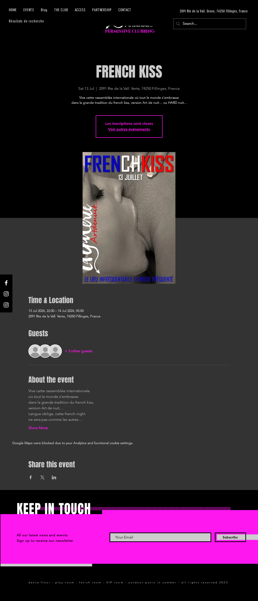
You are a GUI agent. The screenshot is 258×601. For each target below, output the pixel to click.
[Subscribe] (230, 537)
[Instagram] (6, 293)
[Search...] (209, 24)
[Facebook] (6, 282)
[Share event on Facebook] (30, 477)
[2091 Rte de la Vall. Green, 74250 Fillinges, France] (202, 11)
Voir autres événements (129, 129)
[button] (80, 10)
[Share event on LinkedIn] (54, 477)
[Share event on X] (42, 477)
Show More (38, 428)
